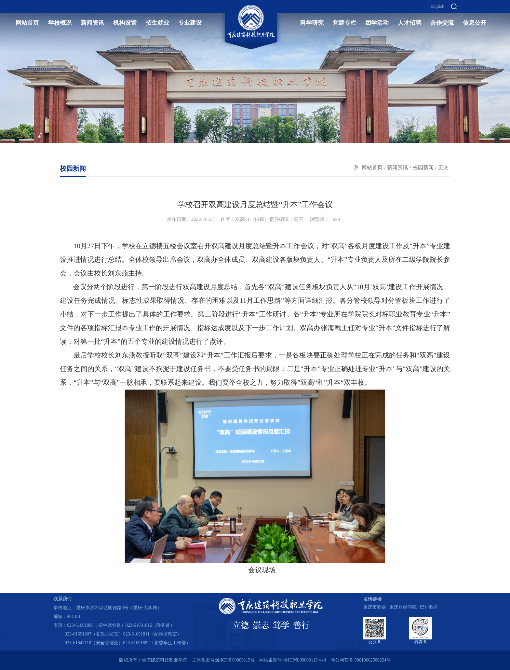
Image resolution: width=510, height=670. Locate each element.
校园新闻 (423, 167)
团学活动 (377, 23)
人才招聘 (409, 23)
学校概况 (60, 23)
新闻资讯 (92, 23)
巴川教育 (429, 607)
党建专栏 (344, 23)
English (437, 6)
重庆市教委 (374, 607)
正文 (443, 167)
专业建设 (190, 23)
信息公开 (474, 23)
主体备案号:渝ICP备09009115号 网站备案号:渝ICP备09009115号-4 (259, 660)
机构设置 (125, 23)
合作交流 (442, 23)
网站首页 (27, 23)
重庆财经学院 (403, 607)
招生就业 (157, 23)
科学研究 (312, 23)
